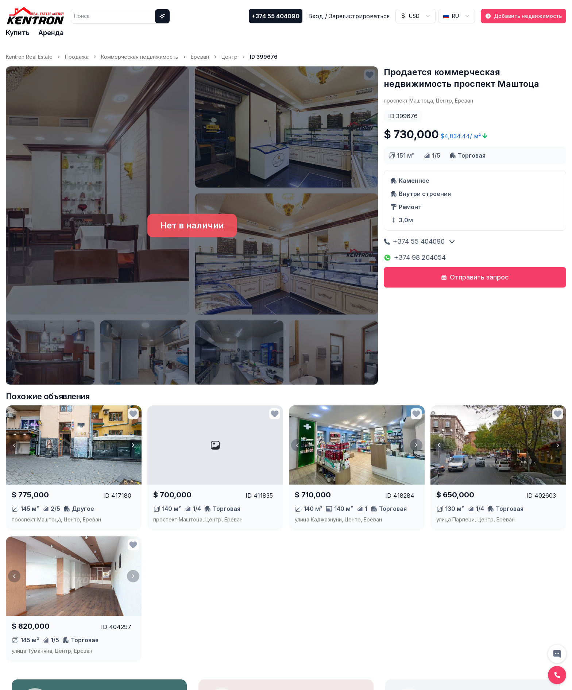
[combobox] (415, 16)
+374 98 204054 (415, 257)
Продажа (77, 57)
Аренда (51, 32)
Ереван (200, 57)
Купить (18, 32)
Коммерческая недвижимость (139, 57)
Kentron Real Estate (29, 57)
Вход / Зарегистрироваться (349, 16)
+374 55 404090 (275, 16)
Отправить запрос (475, 277)
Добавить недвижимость (523, 16)
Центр (229, 57)
